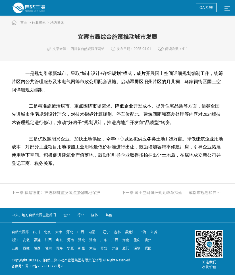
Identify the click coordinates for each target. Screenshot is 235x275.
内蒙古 (93, 232)
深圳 (137, 248)
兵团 (148, 248)
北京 (47, 232)
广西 (114, 240)
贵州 (148, 240)
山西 (80, 232)
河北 (69, 232)
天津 (58, 232)
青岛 (103, 248)
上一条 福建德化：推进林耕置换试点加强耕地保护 (56, 193)
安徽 (26, 240)
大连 (92, 248)
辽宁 (106, 232)
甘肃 (48, 248)
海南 (125, 240)
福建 (37, 240)
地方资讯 (57, 22)
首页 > (25, 22)
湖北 (81, 240)
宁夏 (70, 248)
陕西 (37, 248)
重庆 (137, 240)
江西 (48, 240)
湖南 (92, 240)
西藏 (26, 248)
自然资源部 (20, 232)
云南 (15, 248)
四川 (36, 232)
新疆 (81, 248)
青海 (59, 248)
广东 (103, 240)
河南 (70, 240)
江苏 (154, 232)
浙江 (15, 240)
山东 (59, 240)
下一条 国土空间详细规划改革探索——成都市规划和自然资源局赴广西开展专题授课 (172, 193)
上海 (143, 232)
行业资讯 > (40, 22)
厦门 (125, 248)
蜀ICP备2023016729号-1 (44, 266)
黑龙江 (130, 232)
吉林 (117, 232)
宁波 (114, 248)
